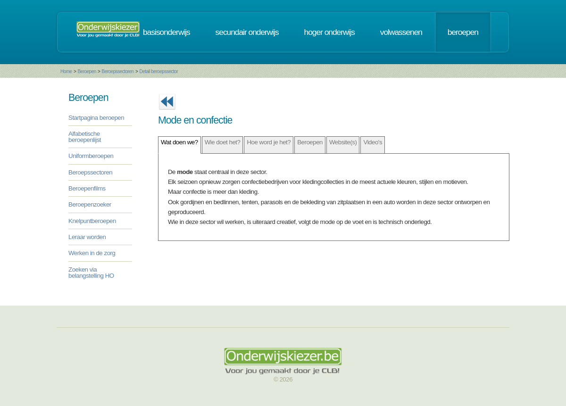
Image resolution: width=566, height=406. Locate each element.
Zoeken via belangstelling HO (91, 272)
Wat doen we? (179, 142)
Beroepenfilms (87, 188)
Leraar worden (87, 236)
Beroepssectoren (118, 71)
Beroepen (86, 71)
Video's (372, 142)
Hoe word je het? (269, 142)
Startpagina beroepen (96, 117)
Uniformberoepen (90, 155)
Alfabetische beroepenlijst (84, 136)
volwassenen (401, 32)
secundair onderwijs (247, 32)
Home (66, 71)
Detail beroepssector (158, 71)
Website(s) (343, 142)
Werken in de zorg (91, 253)
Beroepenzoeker (89, 204)
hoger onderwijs (329, 32)
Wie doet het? (223, 142)
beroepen (463, 32)
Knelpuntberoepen (92, 220)
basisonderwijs (166, 32)
